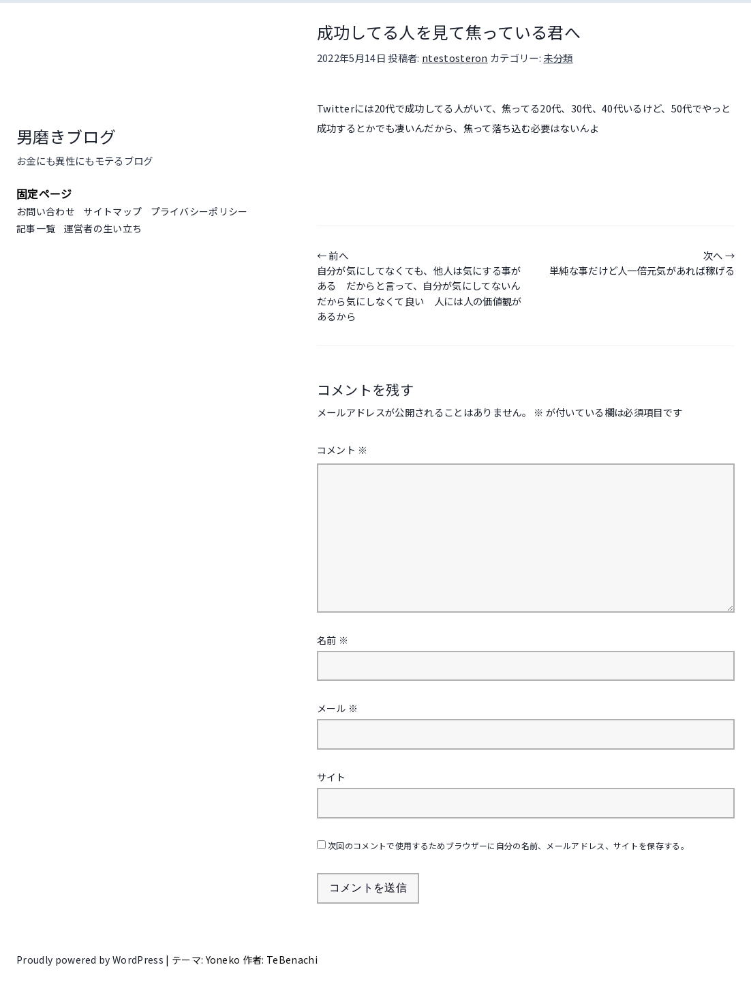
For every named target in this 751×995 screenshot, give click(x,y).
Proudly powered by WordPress (91, 959)
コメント (342, 450)
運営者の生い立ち (103, 228)
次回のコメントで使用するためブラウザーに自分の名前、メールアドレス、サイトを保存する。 (508, 845)
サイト (331, 777)
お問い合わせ (45, 211)
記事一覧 (35, 228)
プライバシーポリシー (199, 211)
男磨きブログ (66, 136)
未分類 (557, 57)
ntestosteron (455, 57)
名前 (332, 640)
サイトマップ (112, 211)
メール (337, 708)
